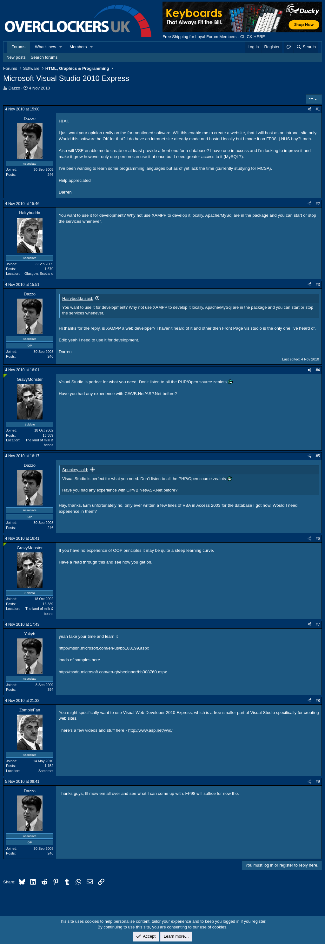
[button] (61, 47)
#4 (318, 370)
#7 (318, 624)
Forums (18, 46)
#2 (318, 203)
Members (78, 46)
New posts (16, 57)
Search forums (44, 57)
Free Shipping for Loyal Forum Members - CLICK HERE (213, 36)
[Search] (305, 47)
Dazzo (14, 88)
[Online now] (5, 376)
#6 (318, 538)
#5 (318, 456)
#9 (318, 781)
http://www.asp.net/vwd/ (150, 730)
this (101, 562)
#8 (318, 700)
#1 (318, 109)
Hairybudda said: (77, 298)
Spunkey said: (75, 469)
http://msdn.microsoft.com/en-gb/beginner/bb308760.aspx (113, 672)
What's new (45, 46)
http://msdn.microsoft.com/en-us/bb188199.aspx (104, 648)
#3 (318, 284)
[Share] (309, 109)
